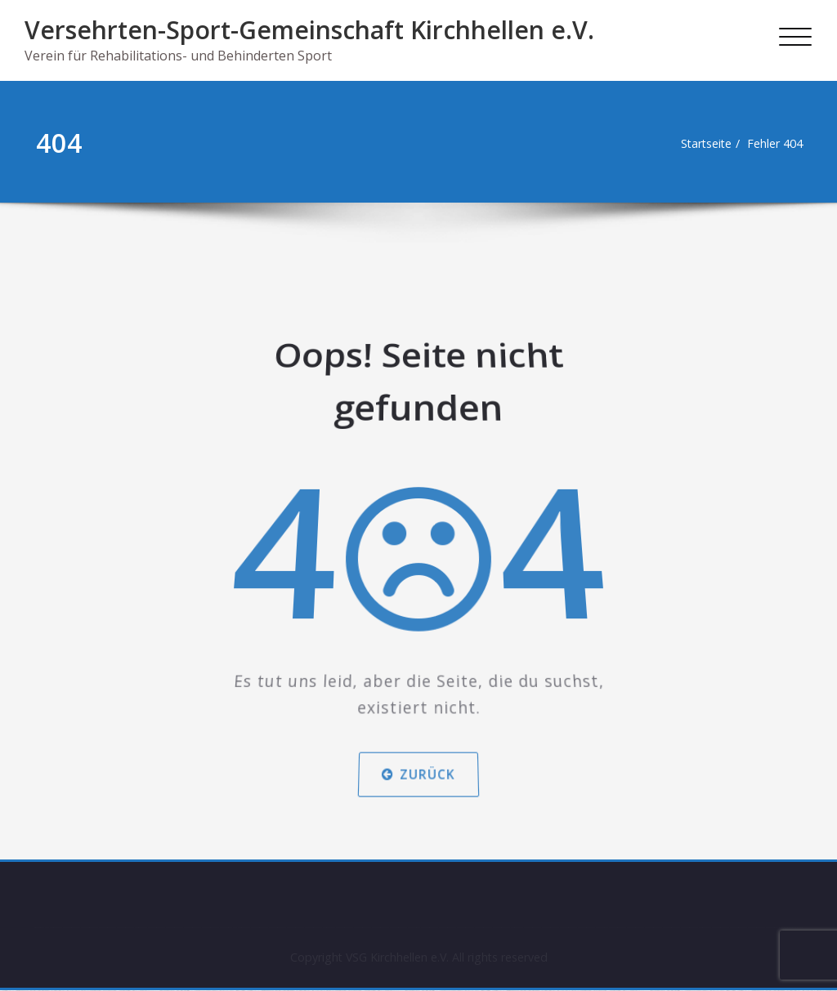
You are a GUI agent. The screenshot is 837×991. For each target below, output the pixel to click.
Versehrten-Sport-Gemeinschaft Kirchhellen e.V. (309, 30)
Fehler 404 (773, 144)
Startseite (698, 144)
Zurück (419, 736)
